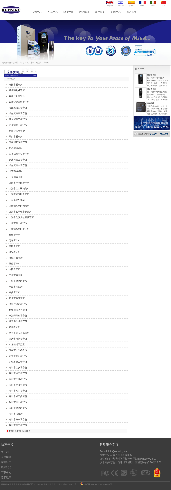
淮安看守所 (14, 252)
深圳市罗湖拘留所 (18, 385)
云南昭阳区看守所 (18, 142)
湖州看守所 (14, 292)
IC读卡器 (150, 103)
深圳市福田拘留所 (18, 396)
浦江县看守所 (16, 258)
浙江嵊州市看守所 (18, 315)
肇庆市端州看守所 (18, 338)
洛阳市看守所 (16, 84)
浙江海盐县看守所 (18, 321)
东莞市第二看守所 (18, 362)
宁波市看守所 (16, 275)
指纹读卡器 (151, 75)
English (109, 3)
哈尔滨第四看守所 (18, 107)
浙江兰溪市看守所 (18, 304)
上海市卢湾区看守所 (19, 183)
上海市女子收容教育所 (20, 211)
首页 (22, 62)
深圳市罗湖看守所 (18, 379)
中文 (163, 4)
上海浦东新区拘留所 (19, 206)
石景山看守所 (16, 177)
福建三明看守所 (17, 96)
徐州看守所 (14, 235)
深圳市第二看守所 (18, 425)
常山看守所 (14, 263)
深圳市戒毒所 (16, 414)
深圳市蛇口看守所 (18, 373)
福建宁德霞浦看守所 (19, 102)
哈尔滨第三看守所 (18, 113)
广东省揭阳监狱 (17, 344)
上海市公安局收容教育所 (21, 217)
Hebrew (121, 3)
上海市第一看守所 (18, 223)
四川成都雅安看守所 (19, 154)
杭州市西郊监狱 (17, 298)
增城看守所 (14, 327)
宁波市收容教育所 (18, 281)
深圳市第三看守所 (18, 419)
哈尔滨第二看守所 (18, 119)
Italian (153, 3)
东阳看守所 (14, 269)
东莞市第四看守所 (18, 356)
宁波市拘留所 (16, 286)
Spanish (131, 3)
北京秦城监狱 (16, 171)
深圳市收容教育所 (18, 408)
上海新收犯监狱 (17, 200)
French (142, 3)
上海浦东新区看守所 (19, 229)
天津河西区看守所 (18, 159)
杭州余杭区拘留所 (18, 310)
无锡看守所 (14, 240)
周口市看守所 (16, 136)
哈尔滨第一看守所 (18, 125)
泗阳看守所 (14, 246)
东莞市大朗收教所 (18, 350)
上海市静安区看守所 (19, 194)
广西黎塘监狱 (16, 148)
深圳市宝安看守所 (18, 367)
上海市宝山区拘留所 (19, 188)
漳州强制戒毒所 (17, 90)
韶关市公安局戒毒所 (19, 333)
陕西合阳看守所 (17, 131)
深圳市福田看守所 (18, 402)
